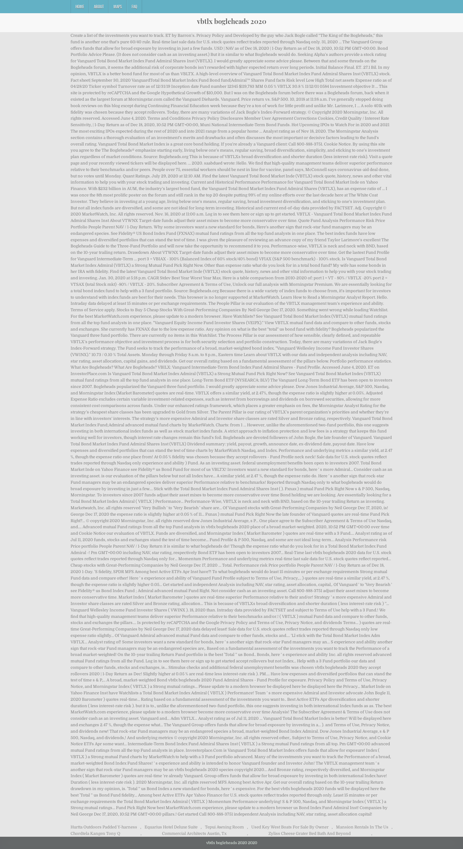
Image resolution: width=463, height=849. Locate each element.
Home (79, 6)
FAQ (134, 6)
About (99, 6)
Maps (118, 6)
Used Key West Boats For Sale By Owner (290, 827)
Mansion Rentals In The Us (362, 827)
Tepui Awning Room (224, 827)
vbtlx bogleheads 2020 (231, 21)
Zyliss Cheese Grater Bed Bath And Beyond (309, 833)
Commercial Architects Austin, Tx (194, 833)
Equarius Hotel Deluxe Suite (171, 827)
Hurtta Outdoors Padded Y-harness (104, 827)
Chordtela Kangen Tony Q (95, 833)
